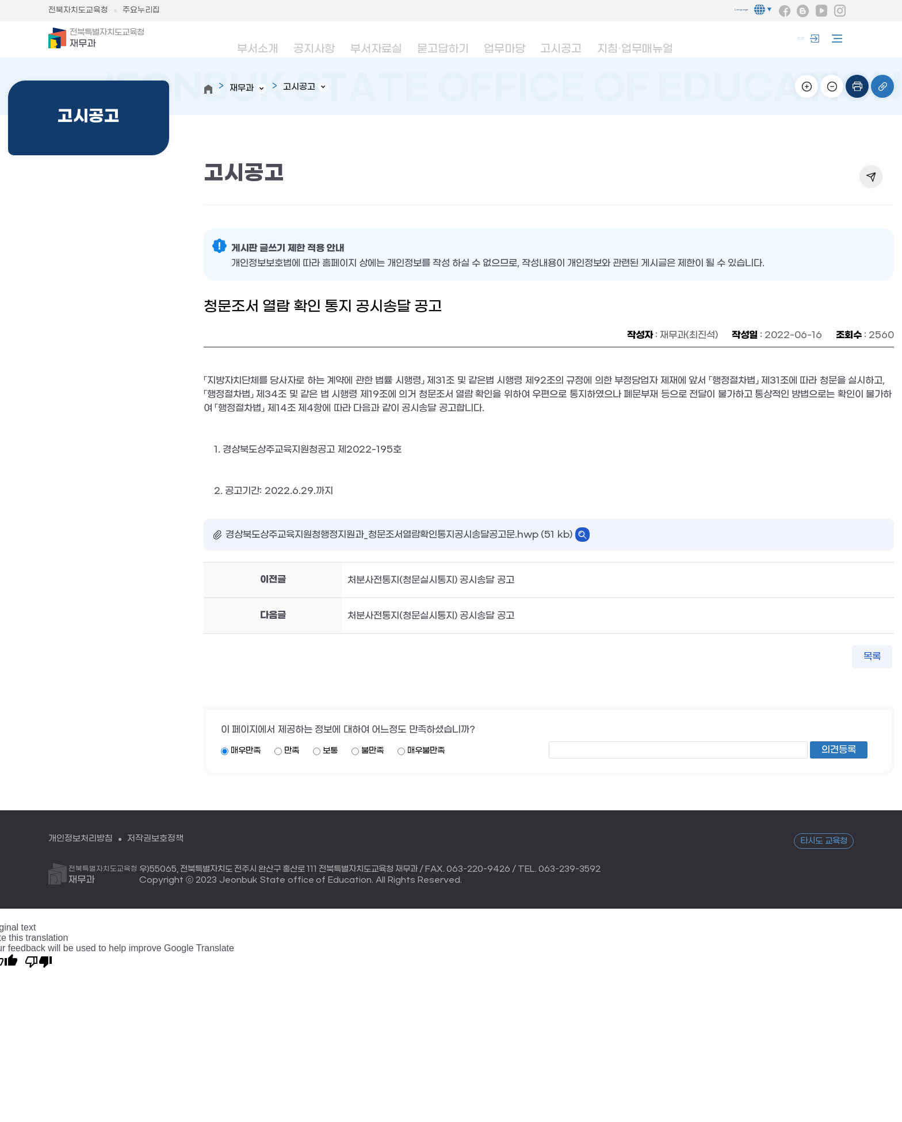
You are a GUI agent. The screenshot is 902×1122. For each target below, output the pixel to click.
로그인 (793, 39)
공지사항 (313, 41)
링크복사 (882, 86)
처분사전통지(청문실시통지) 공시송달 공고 (430, 580)
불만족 (372, 751)
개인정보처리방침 (82, 839)
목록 (872, 657)
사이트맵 (834, 39)
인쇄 (857, 86)
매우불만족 (426, 751)
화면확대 (806, 86)
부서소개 (255, 41)
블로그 (803, 11)
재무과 (108, 39)
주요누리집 (141, 11)
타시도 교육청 (823, 842)
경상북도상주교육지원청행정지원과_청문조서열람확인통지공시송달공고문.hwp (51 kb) (399, 535)
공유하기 (870, 177)
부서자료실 (374, 41)
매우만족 (246, 751)
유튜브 (821, 11)
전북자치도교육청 (78, 11)
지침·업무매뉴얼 (632, 41)
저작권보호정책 (162, 839)
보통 (330, 751)
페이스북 (784, 11)
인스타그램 (840, 11)
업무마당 (503, 41)
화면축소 (831, 86)
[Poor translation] (38, 961)
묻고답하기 (441, 41)
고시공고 (560, 41)
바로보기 (582, 535)
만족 (291, 751)
